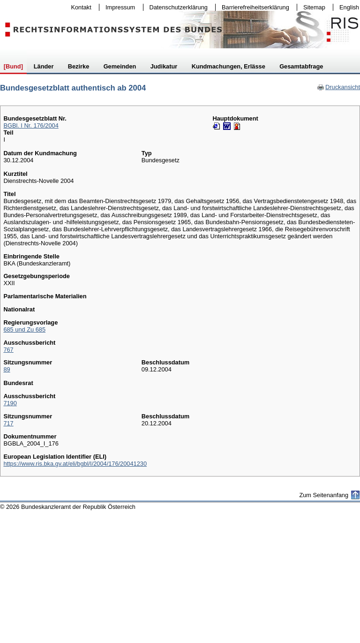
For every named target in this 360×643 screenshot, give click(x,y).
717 (8, 423)
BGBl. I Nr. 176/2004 (30, 125)
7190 (9, 403)
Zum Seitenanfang (323, 495)
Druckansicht (338, 87)
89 (6, 369)
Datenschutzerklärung (176, 7)
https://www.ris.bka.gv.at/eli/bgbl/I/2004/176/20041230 (75, 463)
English (349, 7)
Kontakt (79, 7)
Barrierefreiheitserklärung (253, 7)
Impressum (118, 7)
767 (8, 349)
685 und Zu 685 (24, 329)
